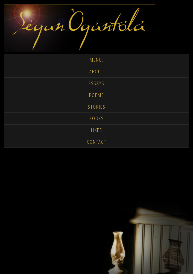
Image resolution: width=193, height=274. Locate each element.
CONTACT (96, 142)
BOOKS (96, 118)
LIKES (96, 130)
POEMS (96, 95)
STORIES (97, 106)
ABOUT (96, 71)
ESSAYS (96, 83)
